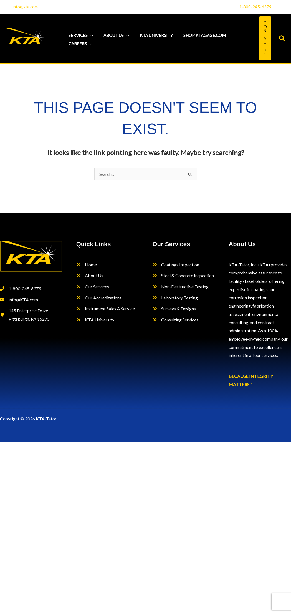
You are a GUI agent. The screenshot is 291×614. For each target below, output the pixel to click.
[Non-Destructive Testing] (181, 287)
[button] (265, 38)
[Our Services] (92, 287)
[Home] (86, 265)
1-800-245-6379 (255, 6)
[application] (89, 34)
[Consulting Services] (175, 320)
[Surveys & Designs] (174, 308)
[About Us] (89, 275)
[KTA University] (95, 320)
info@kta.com (25, 6)
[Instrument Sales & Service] (105, 308)
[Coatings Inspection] (176, 265)
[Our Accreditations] (99, 298)
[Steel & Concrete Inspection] (183, 275)
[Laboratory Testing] (175, 298)
